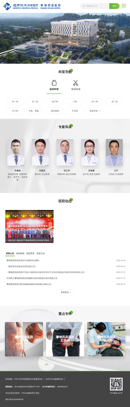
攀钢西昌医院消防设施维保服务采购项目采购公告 (29, 284)
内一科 (95, 101)
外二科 (35, 101)
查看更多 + (66, 292)
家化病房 (55, 111)
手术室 (75, 111)
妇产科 (55, 101)
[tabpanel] (65, 38)
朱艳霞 (91, 171)
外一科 (15, 101)
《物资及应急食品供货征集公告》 (22, 266)
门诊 (75, 101)
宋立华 (67, 171)
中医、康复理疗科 (36, 111)
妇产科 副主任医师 (91, 174)
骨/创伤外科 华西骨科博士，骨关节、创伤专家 (17, 177)
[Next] (50, 225)
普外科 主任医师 (42, 174)
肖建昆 (42, 171)
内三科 (15, 111)
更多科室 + (95, 111)
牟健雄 (17, 171)
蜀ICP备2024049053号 (14, 399)
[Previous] (8, 225)
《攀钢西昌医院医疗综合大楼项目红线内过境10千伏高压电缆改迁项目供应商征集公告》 (46, 272)
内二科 (115, 101)
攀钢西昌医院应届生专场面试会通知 (23, 260)
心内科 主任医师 (116, 174)
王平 (116, 171)
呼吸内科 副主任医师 (66, 174)
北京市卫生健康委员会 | (56, 379)
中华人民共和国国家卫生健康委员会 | (29, 379)
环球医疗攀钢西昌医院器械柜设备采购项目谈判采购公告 (32, 278)
